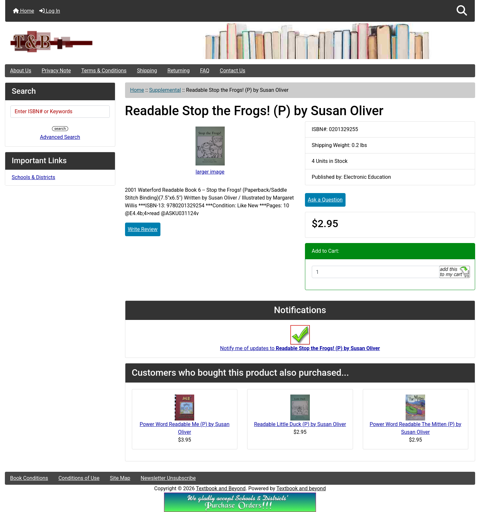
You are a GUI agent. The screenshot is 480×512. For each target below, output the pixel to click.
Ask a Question (325, 200)
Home (23, 11)
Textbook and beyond (301, 488)
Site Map (120, 478)
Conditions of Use (78, 478)
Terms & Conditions (104, 70)
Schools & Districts (33, 177)
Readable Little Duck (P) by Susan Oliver (300, 424)
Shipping (147, 70)
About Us (20, 70)
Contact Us (233, 70)
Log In (49, 11)
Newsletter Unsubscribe (168, 478)
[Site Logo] (83, 41)
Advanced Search (60, 137)
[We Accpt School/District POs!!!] (240, 502)
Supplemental (165, 90)
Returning (179, 70)
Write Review (143, 229)
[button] (462, 11)
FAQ (204, 70)
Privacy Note (56, 70)
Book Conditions (29, 478)
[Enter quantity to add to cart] (375, 272)
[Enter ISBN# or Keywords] (60, 111)
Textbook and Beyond (221, 488)
